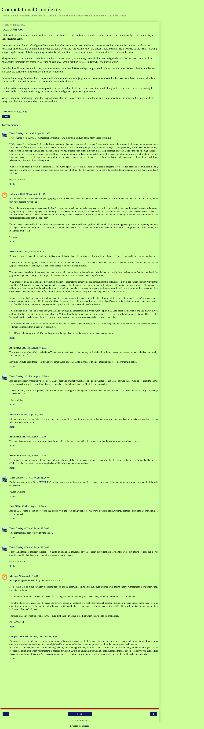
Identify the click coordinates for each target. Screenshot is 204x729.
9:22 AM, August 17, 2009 (26, 576)
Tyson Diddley (16, 133)
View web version (79, 720)
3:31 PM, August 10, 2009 (36, 376)
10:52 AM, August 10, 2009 (37, 133)
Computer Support (18, 636)
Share (5, 117)
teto (11, 576)
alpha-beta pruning (34, 52)
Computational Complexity (32, 9)
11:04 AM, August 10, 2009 (32, 194)
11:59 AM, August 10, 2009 (31, 251)
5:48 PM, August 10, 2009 (31, 414)
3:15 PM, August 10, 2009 (34, 347)
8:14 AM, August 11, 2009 (36, 477)
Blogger (85, 726)
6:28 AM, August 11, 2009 (34, 455)
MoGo (54, 208)
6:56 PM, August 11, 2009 (34, 506)
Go (134, 35)
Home (79, 714)
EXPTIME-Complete (48, 482)
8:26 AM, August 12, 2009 (36, 547)
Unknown (14, 194)
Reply (12, 184)
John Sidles (15, 506)
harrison (13, 251)
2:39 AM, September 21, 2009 (43, 636)
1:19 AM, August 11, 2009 (34, 436)
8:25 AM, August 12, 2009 (36, 528)
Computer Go (27, 91)
